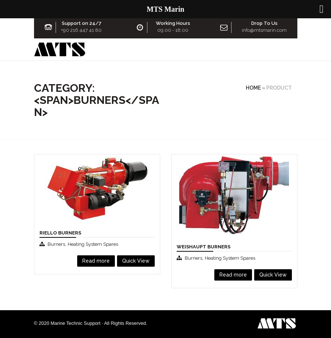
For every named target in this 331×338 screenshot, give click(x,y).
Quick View (136, 261)
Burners (56, 244)
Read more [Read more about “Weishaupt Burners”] (233, 275)
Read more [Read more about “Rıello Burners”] (96, 261)
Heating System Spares (93, 244)
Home (253, 88)
